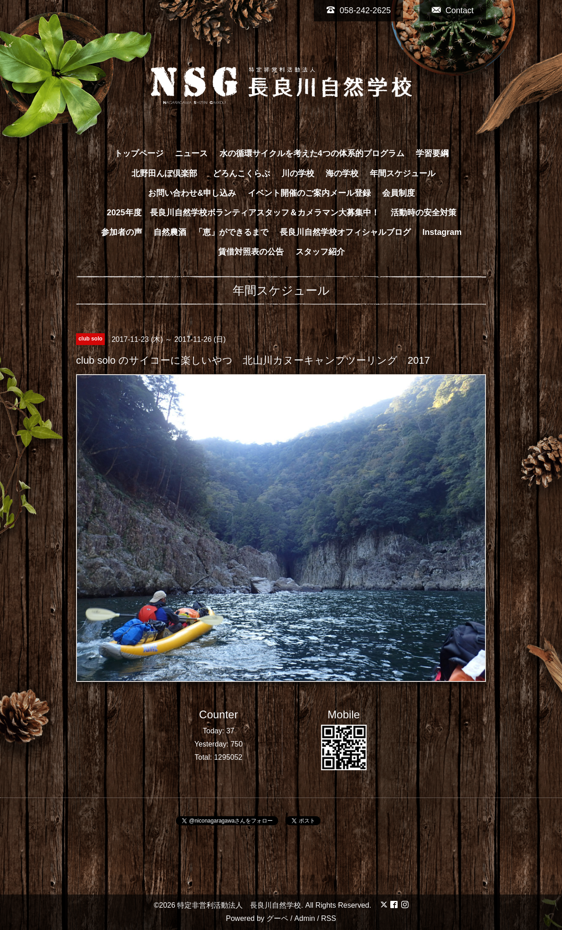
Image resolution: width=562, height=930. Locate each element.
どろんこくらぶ (241, 173)
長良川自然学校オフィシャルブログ (345, 232)
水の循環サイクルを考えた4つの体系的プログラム (312, 153)
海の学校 (342, 173)
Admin (304, 918)
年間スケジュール (402, 173)
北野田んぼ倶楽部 (168, 173)
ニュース (191, 153)
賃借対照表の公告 (251, 251)
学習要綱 (432, 153)
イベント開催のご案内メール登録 (309, 193)
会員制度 (398, 193)
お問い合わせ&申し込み (192, 193)
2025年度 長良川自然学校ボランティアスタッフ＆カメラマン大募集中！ (243, 212)
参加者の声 (121, 232)
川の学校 (297, 173)
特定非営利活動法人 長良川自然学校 (239, 905)
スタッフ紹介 (320, 251)
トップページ (138, 153)
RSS (328, 918)
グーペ (277, 918)
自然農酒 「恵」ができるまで (210, 232)
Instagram (442, 232)
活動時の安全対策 (423, 212)
